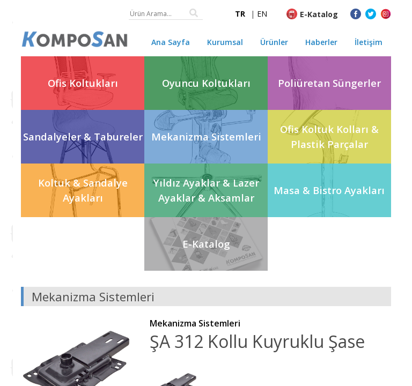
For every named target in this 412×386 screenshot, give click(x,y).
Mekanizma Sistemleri (195, 323)
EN (262, 14)
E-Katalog (319, 14)
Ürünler (274, 42)
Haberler (321, 42)
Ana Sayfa (170, 42)
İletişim (368, 42)
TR (240, 14)
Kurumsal (225, 42)
